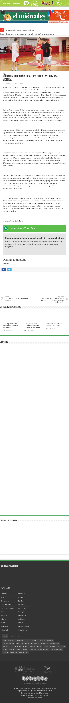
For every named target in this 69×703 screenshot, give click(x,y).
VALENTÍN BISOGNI (57, 649)
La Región (21, 612)
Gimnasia (20, 640)
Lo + (19, 636)
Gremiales (21, 594)
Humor (20, 597)
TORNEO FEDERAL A (43, 649)
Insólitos (21, 601)
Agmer (34, 640)
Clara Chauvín (61, 646)
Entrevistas (4, 626)
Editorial (3, 619)
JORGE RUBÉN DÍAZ (8, 643)
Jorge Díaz (18, 646)
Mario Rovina (35, 643)
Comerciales (5, 601)
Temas (5, 636)
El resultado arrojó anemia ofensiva (54, 325)
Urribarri (52, 646)
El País (3, 623)
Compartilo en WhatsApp (22, 228)
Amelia (3, 597)
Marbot (45, 646)
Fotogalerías (5, 630)
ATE (12, 646)
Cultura (3, 612)
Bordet (39, 646)
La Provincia (22, 608)
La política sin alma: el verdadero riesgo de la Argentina (22, 30)
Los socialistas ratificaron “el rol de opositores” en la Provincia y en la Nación (52, 299)
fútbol (19, 649)
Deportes (9, 34)
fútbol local (13, 652)
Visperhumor (22, 630)
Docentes (12, 649)
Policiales (21, 619)
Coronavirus (41, 640)
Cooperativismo (6, 604)
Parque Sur (6, 646)
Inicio (2, 34)
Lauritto (5, 649)
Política (20, 623)
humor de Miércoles (29, 646)
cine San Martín (23, 652)
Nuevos (12, 636)
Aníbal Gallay (44, 643)
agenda (27, 643)
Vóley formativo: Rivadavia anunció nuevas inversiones (32, 326)
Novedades (22, 615)
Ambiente (4, 594)
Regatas (25, 649)
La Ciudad (21, 604)
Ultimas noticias (23, 626)
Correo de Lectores (7, 608)
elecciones (32, 649)
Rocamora (50, 640)
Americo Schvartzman (9, 640)
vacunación (19, 643)
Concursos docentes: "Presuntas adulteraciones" (17, 298)
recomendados (54, 643)
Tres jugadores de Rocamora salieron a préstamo (11, 326)
